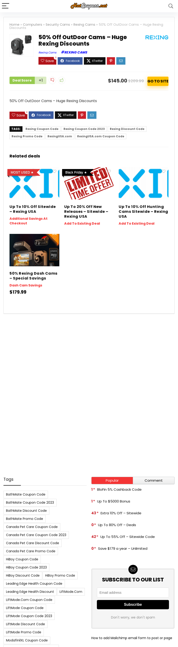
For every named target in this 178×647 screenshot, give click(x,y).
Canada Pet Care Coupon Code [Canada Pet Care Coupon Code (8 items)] (32, 527)
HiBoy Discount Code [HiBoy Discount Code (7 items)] (23, 575)
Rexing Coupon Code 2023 (84, 129)
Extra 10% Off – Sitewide (121, 513)
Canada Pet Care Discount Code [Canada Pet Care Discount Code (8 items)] (32, 543)
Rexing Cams (84, 24)
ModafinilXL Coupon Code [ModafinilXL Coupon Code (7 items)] (27, 640)
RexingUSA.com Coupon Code (100, 136)
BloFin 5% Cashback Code (119, 489)
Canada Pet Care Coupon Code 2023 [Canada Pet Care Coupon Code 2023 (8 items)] (36, 535)
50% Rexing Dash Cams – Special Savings (33, 276)
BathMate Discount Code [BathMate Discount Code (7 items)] (26, 510)
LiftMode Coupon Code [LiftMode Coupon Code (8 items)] (25, 608)
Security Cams (58, 24)
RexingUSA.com (60, 136)
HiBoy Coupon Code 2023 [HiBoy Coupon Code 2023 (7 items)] (26, 567)
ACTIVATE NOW (157, 81)
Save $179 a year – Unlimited (122, 548)
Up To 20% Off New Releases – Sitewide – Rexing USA (86, 211)
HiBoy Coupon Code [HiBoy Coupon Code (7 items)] (22, 559)
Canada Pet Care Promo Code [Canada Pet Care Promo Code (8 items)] (30, 551)
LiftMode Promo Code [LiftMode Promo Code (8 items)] (23, 632)
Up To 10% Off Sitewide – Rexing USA (33, 209)
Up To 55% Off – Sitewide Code (127, 536)
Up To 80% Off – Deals (117, 524)
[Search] (170, 6)
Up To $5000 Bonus (113, 501)
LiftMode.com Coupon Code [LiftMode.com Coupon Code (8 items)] (29, 599)
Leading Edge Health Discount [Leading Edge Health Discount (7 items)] (30, 591)
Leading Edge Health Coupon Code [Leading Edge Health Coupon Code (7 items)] (34, 583)
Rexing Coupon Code (41, 129)
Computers (32, 24)
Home (14, 24)
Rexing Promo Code (27, 136)
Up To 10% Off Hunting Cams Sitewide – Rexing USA (143, 211)
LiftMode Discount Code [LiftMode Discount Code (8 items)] (25, 624)
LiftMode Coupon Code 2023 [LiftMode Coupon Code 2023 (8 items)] (29, 616)
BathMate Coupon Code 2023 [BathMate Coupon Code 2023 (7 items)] (30, 502)
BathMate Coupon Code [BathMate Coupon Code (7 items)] (25, 494)
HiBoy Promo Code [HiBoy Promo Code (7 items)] (60, 575)
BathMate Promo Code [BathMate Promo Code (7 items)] (24, 518)
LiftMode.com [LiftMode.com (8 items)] (71, 591)
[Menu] (5, 6)
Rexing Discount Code (127, 129)
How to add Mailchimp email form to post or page (131, 638)
